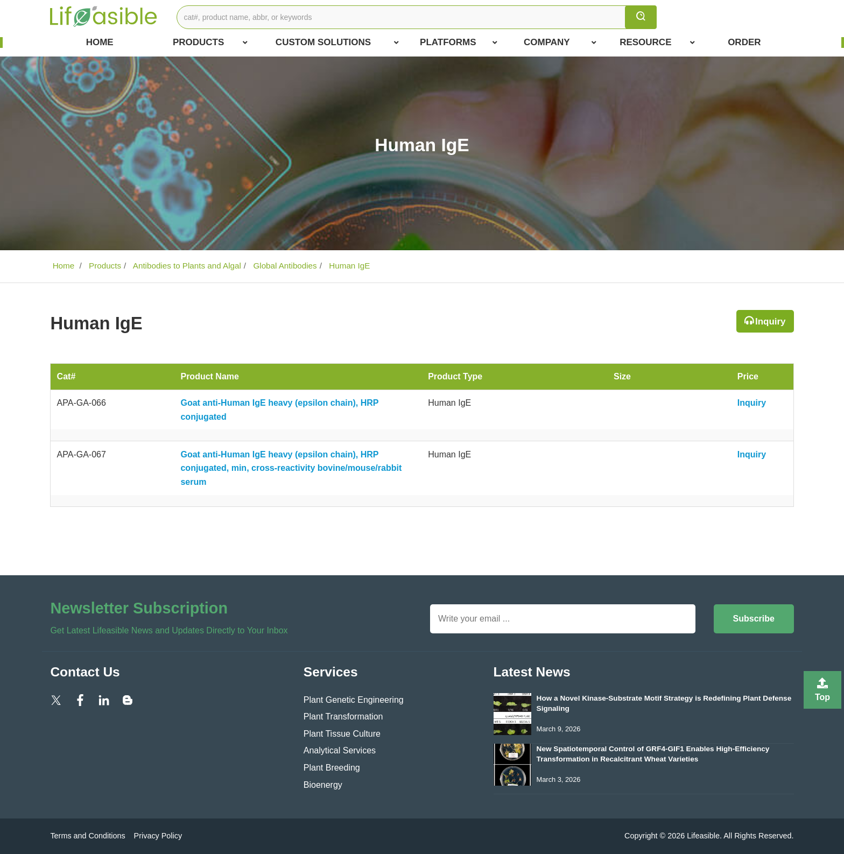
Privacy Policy (158, 835)
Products (210, 42)
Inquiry (770, 321)
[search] (641, 17)
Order (744, 42)
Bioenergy (323, 784)
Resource (657, 42)
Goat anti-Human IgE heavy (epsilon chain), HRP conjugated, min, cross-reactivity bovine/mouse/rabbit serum (291, 468)
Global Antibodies (283, 265)
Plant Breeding (332, 767)
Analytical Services (340, 750)
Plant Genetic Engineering (354, 699)
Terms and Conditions (87, 835)
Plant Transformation (343, 716)
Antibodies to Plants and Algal (186, 265)
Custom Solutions (337, 42)
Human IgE (348, 265)
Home (100, 42)
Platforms (458, 42)
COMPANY (560, 42)
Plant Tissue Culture (342, 733)
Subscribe (754, 618)
